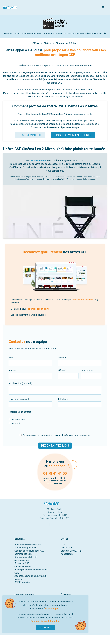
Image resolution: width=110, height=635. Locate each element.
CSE (63, 544)
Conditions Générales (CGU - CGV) (55, 518)
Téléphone (63, 399)
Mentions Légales (55, 509)
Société (12, 370)
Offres (36, 43)
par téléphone (17, 419)
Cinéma (48, 43)
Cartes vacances (22, 566)
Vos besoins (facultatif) (20, 383)
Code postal (87, 370)
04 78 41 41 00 (55, 473)
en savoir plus (52, 608)
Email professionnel (19, 399)
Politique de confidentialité (55, 515)
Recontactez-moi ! (55, 445)
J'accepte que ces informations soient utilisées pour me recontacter (55, 435)
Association (67, 554)
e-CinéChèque (38, 160)
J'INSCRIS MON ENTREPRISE (73, 135)
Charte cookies (55, 512)
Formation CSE (21, 563)
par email (14, 423)
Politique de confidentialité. (45, 621)
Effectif (61, 370)
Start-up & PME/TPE (71, 550)
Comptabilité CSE (23, 554)
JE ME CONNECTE (30, 135)
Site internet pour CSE (25, 547)
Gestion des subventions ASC (29, 550)
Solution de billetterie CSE (27, 544)
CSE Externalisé (22, 582)
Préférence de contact (20, 412)
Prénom (62, 357)
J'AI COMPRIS (45, 627)
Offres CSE (66, 547)
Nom (11, 357)
